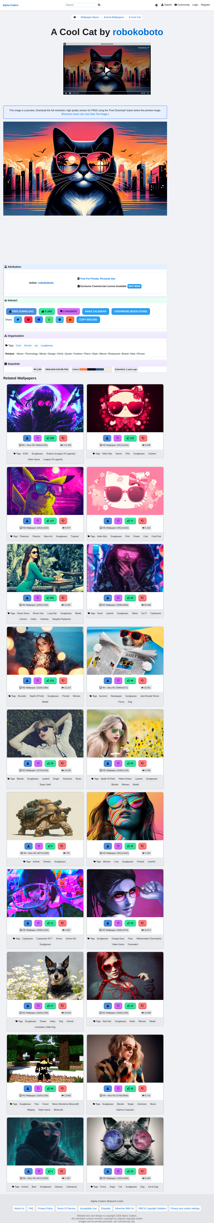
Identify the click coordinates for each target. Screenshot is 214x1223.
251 (50, 598)
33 (130, 598)
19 (50, 763)
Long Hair (52, 613)
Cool (18, 345)
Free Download (21, 311)
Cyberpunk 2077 (44, 938)
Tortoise (46, 861)
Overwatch (133, 944)
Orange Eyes (118, 938)
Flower (136, 536)
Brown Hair (38, 613)
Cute (145, 536)
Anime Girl (71, 938)
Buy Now (134, 286)
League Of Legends (53, 459)
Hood (99, 613)
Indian (33, 619)
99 (50, 1088)
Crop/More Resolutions (130, 311)
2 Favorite (68, 311)
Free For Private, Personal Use (97, 278)
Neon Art (48, 536)
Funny (121, 702)
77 (130, 521)
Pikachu (36, 536)
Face (130, 938)
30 (130, 1088)
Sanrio (119, 453)
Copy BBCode (88, 319)
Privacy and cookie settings (185, 1208)
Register (205, 4)
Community (182, 4)
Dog (130, 702)
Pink (128, 453)
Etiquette (106, 1208)
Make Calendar (95, 311)
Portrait (65, 696)
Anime (59, 938)
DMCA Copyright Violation (152, 1208)
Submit (166, 4)
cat (36, 345)
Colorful (151, 861)
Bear (34, 1187)
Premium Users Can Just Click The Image (85, 114)
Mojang (31, 1110)
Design (51, 353)
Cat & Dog (153, 1187)
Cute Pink (156, 536)
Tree (36, 1104)
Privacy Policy (45, 1208)
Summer (103, 696)
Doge (112, 1187)
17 (50, 1006)
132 (130, 438)
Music (20, 353)
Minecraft (58, 1110)
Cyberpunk (155, 613)
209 (50, 438)
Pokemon (24, 536)
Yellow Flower (125, 779)
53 (130, 763)
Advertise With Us (124, 1208)
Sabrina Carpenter (125, 1110)
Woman (76, 696)
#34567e (100, 369)
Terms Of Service (66, 1208)
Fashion (77, 353)
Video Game (34, 459)
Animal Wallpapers (114, 17)
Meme (102, 353)
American (67, 779)
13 (130, 1006)
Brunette (22, 696)
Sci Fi (144, 613)
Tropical (74, 536)
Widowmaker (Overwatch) (148, 938)
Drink (60, 353)
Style (94, 353)
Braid (132, 1021)
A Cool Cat (135, 17)
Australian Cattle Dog (45, 1027)
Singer (56, 779)
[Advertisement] (85, 239)
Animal (27, 345)
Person (140, 353)
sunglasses (47, 345)
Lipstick (109, 613)
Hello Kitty (107, 453)
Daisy (52, 1021)
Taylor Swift (45, 784)
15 (130, 1171)
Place (87, 353)
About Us (19, 1208)
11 (50, 923)
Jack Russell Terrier (149, 696)
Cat (120, 1187)
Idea (132, 353)
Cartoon (152, 453)
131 (50, 680)
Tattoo (135, 613)
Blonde (20, 779)
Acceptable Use (88, 1208)
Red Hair (107, 1021)
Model (78, 613)
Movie (42, 353)
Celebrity (44, 619)
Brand (125, 353)
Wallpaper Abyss (90, 17)
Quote (68, 353)
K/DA (25, 453)
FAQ (31, 1208)
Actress (23, 619)
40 (130, 680)
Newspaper (116, 696)
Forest (45, 1104)
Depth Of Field (37, 696)
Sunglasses (37, 453)
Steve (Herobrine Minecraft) (65, 1104)
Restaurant (114, 353)
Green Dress (23, 613)
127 (50, 521)
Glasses (59, 1187)
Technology (31, 353)
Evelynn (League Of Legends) (61, 453)
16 (130, 846)
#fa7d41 (83, 369)
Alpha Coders (10, 5)
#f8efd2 (107, 369)
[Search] (99, 5)
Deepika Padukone (61, 619)
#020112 (91, 369)
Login (195, 4)
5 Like (47, 311)
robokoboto (138, 32)
